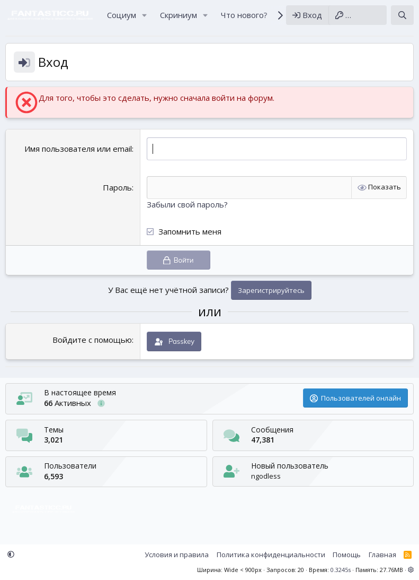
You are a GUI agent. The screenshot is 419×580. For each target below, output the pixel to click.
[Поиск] (402, 15)
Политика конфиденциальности (271, 554)
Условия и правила (177, 554)
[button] (144, 15)
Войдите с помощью (92, 339)
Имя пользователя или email (78, 148)
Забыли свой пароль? (187, 204)
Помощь (347, 554)
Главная (382, 554)
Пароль (117, 187)
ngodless (266, 476)
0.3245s (341, 570)
